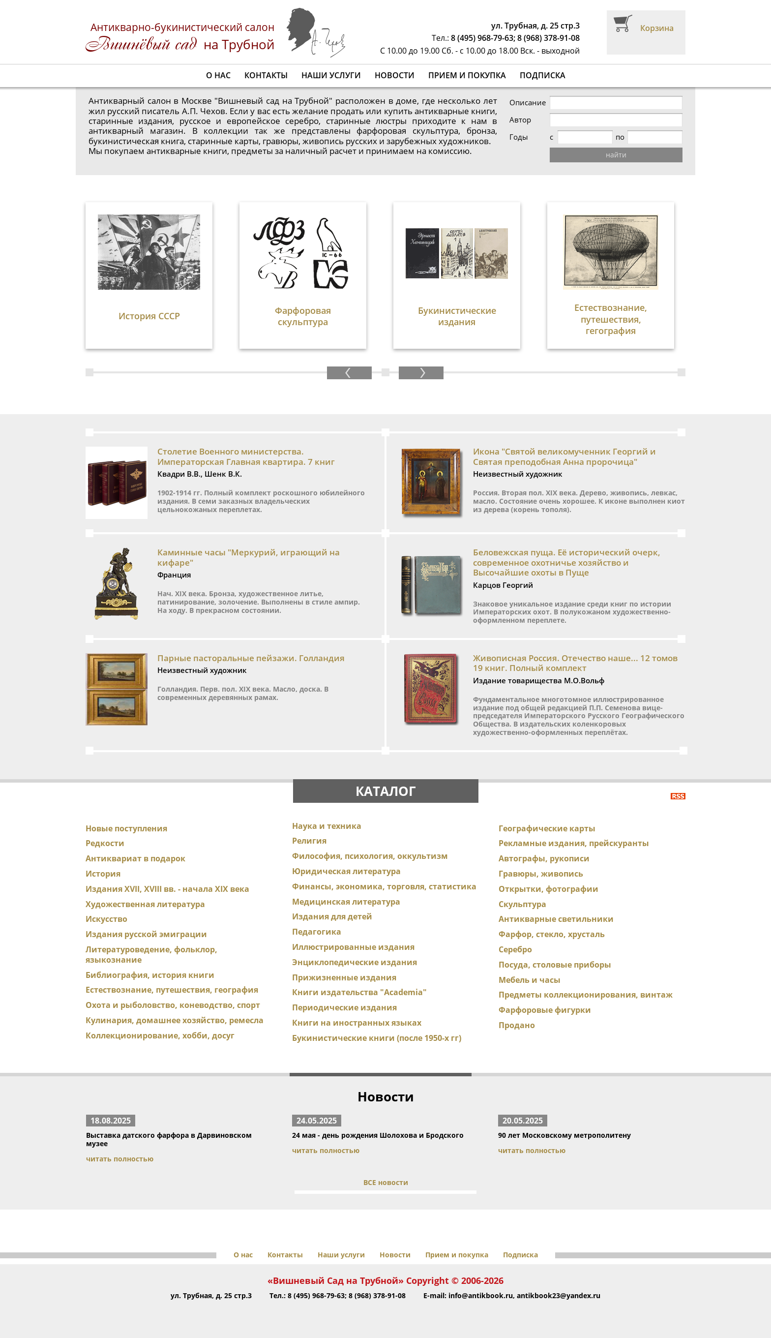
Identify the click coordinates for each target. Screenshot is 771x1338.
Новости (395, 75)
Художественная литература (145, 904)
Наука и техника (326, 826)
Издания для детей (332, 916)
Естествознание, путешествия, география (172, 989)
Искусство (106, 918)
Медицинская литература (346, 901)
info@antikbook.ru (480, 1295)
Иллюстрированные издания (353, 947)
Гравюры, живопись (541, 873)
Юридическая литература (346, 871)
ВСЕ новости (385, 1182)
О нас (218, 75)
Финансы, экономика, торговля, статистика (384, 886)
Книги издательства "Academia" (359, 992)
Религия (309, 840)
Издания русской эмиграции (146, 934)
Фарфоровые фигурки (545, 1009)
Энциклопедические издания (354, 962)
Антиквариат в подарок (135, 858)
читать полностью (119, 1158)
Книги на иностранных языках (356, 1022)
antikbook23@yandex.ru (558, 1295)
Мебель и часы (530, 979)
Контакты (266, 75)
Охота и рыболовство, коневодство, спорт (173, 1005)
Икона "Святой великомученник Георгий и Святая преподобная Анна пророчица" (564, 456)
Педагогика (316, 931)
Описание (527, 102)
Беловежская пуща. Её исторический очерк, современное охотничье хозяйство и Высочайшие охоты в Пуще (566, 562)
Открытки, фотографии (548, 888)
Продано (517, 1025)
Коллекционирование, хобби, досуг (160, 1035)
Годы (518, 137)
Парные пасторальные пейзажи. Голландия (251, 658)
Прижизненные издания (344, 977)
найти (616, 154)
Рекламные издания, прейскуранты (574, 843)
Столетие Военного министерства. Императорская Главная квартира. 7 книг (246, 456)
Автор (520, 119)
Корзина (657, 28)
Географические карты (547, 828)
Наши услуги (331, 75)
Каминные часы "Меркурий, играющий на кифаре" (248, 557)
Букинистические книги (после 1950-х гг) (376, 1038)
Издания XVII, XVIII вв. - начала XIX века (167, 888)
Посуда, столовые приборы (555, 964)
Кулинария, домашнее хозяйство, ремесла (175, 1020)
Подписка (542, 75)
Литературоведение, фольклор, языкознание (151, 954)
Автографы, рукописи (544, 858)
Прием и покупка (467, 75)
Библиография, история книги (150, 975)
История (103, 873)
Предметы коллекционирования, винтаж (586, 994)
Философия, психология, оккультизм (370, 856)
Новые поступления (126, 828)
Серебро (515, 949)
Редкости (105, 843)
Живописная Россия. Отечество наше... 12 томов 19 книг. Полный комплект (575, 662)
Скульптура (522, 904)
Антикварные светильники (556, 918)
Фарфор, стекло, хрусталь (552, 934)
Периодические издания (344, 1007)
